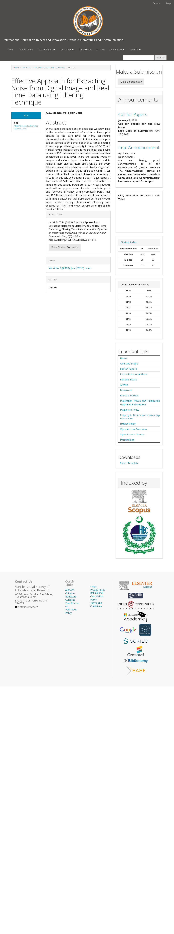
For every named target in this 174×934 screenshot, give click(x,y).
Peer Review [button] (117, 49)
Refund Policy (128, 423)
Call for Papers (132, 114)
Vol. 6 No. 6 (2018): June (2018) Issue (49, 67)
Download (126, 390)
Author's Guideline (70, 591)
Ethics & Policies (129, 395)
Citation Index (129, 242)
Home (10, 49)
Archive (124, 384)
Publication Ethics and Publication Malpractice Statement (140, 402)
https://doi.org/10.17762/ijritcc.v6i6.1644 (26, 127)
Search (160, 57)
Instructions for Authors (133, 374)
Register (157, 3)
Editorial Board (25, 49)
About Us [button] (135, 49)
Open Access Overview (133, 429)
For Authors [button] (66, 49)
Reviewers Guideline (70, 598)
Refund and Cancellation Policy (96, 596)
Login (169, 3)
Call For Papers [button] (46, 49)
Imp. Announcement (138, 147)
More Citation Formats (65, 247)
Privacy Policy (97, 589)
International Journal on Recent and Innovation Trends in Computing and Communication (63, 40)
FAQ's (93, 586)
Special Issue (84, 49)
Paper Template (129, 463)
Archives (100, 49)
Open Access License (132, 434)
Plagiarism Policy (129, 409)
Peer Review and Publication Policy (72, 607)
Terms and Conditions (96, 604)
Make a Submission (131, 81)
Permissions (127, 439)
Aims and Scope (129, 363)
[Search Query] (138, 57)
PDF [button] (26, 115)
